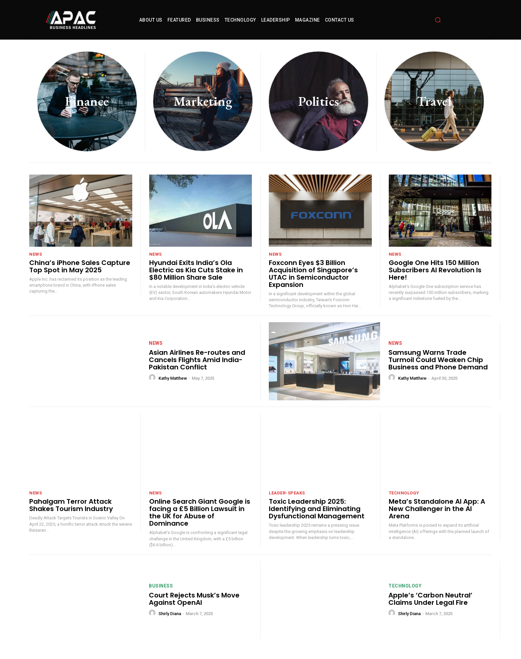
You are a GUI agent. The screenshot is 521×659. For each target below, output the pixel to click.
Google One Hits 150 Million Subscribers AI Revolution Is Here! (435, 270)
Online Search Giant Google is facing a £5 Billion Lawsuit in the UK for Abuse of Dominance (199, 512)
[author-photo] (153, 377)
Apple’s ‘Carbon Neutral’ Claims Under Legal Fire (430, 599)
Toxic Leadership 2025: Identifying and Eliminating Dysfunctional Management (317, 509)
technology (404, 493)
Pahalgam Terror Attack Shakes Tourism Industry (71, 505)
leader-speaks (287, 493)
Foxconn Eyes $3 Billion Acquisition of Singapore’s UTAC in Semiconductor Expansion (313, 273)
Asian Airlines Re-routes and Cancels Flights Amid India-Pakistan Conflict (197, 360)
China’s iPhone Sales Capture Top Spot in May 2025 (79, 266)
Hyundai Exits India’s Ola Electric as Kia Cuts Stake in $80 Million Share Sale (196, 270)
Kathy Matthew (172, 378)
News (35, 254)
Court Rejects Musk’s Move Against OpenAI (194, 599)
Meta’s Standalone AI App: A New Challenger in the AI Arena (437, 509)
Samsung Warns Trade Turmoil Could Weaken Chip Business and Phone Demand (438, 360)
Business (161, 586)
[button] (438, 20)
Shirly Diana (169, 613)
